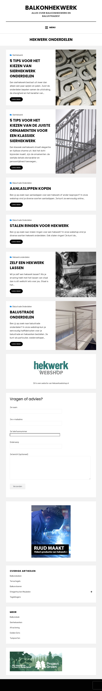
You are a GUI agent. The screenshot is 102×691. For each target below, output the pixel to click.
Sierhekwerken (16, 622)
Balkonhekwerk (51, 8)
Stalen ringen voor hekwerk (39, 225)
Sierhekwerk (18, 55)
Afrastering (15, 628)
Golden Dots (15, 633)
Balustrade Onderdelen (22, 183)
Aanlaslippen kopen (30, 188)
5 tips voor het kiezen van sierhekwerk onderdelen (25, 68)
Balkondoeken (16, 576)
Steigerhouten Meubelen (51, 591)
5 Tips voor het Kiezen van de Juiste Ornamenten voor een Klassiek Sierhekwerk (30, 130)
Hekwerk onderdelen (21, 257)
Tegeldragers (15, 597)
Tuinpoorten (15, 638)
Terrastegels (15, 581)
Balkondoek (14, 617)
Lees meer (16, 99)
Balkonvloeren (16, 586)
